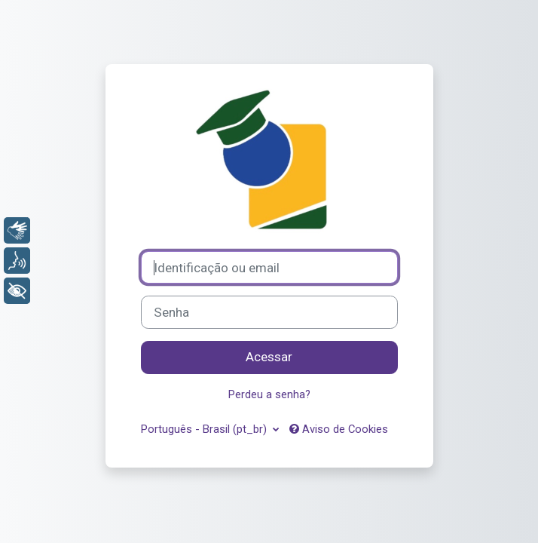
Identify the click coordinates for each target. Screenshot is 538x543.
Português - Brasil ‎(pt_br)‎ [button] (205, 429)
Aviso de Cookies (338, 429)
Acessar (269, 356)
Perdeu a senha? (269, 394)
